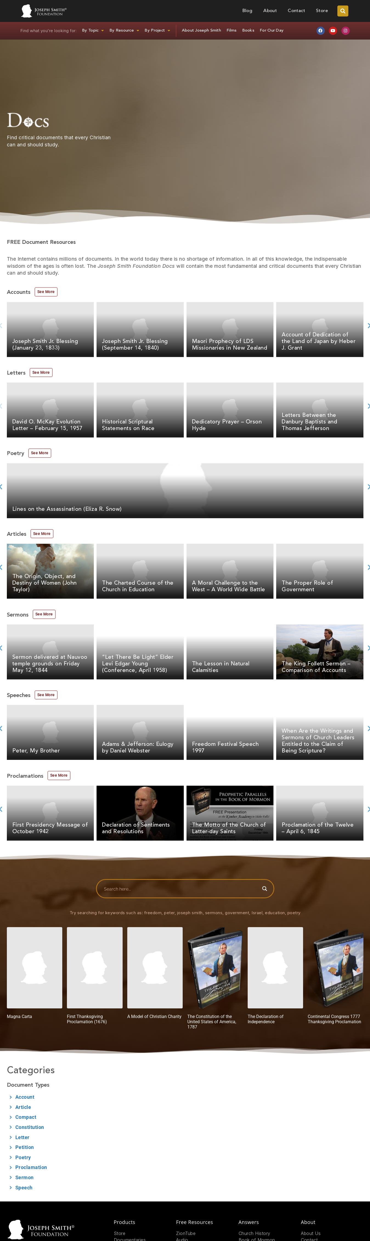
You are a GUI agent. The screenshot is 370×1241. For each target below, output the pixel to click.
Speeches (18, 695)
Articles (16, 534)
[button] (342, 10)
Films (232, 31)
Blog (247, 11)
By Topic (93, 30)
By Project (157, 30)
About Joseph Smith (201, 31)
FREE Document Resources (41, 242)
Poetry (15, 453)
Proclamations (25, 776)
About (270, 11)
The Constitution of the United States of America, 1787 (211, 1022)
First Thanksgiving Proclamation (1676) (87, 1019)
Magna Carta (19, 1016)
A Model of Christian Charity (154, 1016)
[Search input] (181, 889)
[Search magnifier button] (264, 888)
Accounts (18, 292)
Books (248, 31)
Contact (296, 11)
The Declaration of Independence (266, 1019)
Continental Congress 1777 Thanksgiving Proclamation (334, 1019)
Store (322, 11)
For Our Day (272, 31)
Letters (16, 373)
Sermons (18, 615)
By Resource (124, 30)
